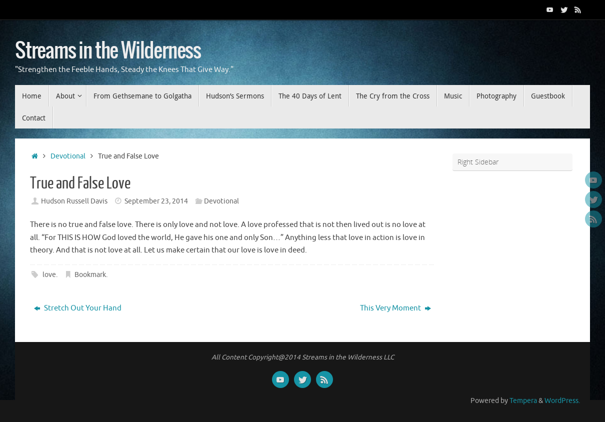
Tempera (523, 400)
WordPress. (562, 400)
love (49, 274)
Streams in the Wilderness (108, 51)
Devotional (68, 156)
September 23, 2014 (156, 201)
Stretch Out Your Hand (78, 308)
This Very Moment (395, 308)
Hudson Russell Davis (74, 201)
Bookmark (90, 274)
